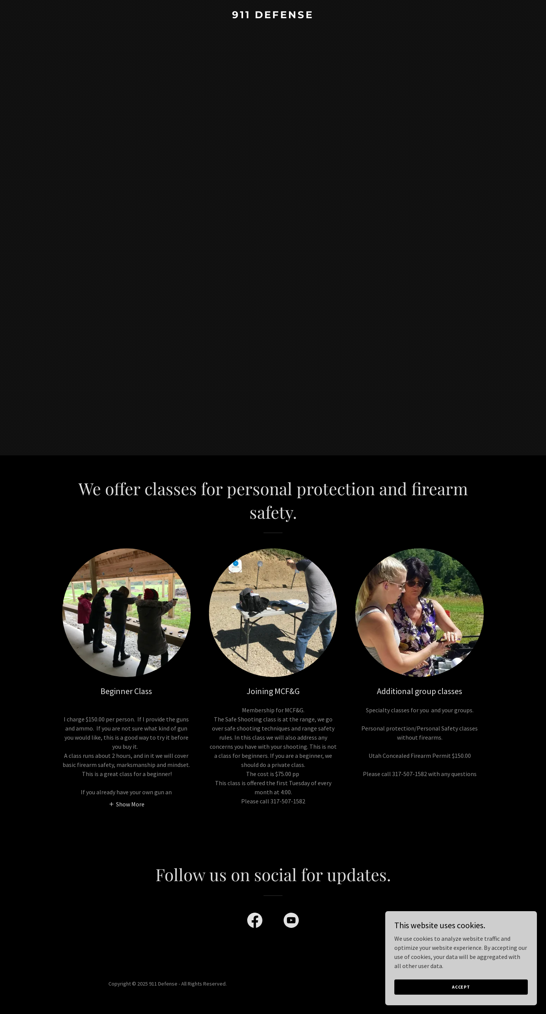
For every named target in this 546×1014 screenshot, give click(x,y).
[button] (126, 804)
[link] (273, 16)
